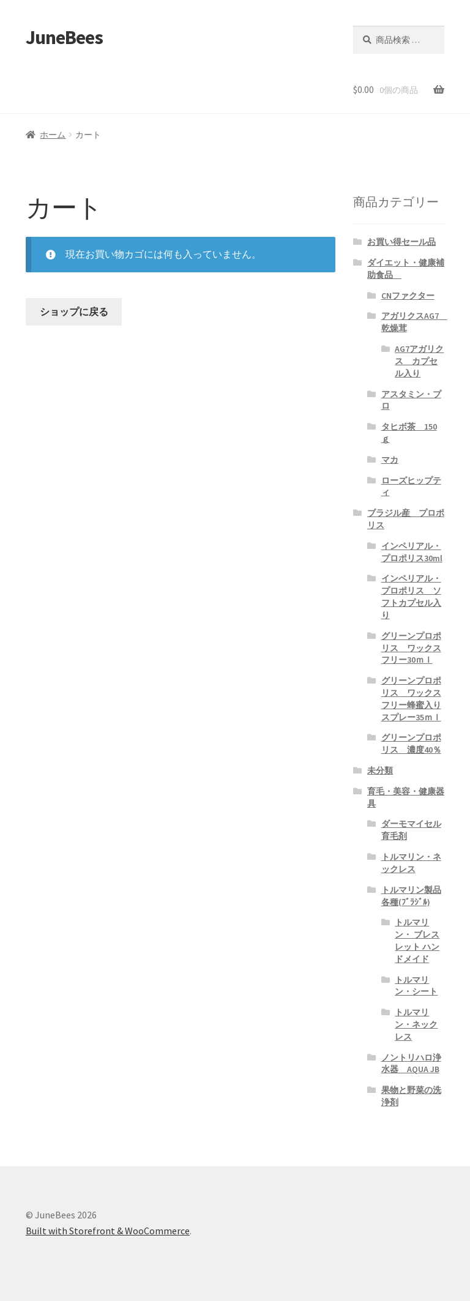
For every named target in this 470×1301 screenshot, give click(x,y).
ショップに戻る (74, 311)
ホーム (52, 134)
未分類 (380, 770)
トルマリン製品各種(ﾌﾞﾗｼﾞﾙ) (411, 896)
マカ (389, 459)
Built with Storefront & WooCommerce (108, 1231)
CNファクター (408, 295)
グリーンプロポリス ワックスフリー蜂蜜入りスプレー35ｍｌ (411, 698)
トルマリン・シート (416, 985)
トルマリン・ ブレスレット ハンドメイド (417, 940)
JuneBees (64, 37)
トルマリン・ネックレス (411, 862)
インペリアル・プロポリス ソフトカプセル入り (411, 596)
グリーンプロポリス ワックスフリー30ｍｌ (411, 648)
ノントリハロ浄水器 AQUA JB (411, 1063)
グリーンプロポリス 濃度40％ (411, 743)
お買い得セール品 (401, 241)
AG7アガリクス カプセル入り (419, 361)
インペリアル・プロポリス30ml (411, 552)
